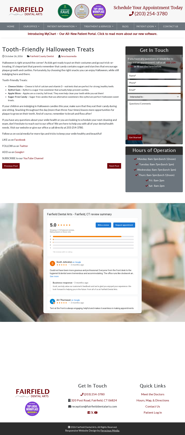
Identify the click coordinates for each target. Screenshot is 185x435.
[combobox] (154, 97)
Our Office (31, 26)
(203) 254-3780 (148, 13)
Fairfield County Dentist (42, 56)
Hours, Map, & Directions (152, 400)
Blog (125, 26)
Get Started (135, 137)
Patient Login (145, 26)
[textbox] (151, 97)
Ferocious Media (109, 430)
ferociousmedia (68, 56)
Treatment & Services (97, 26)
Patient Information (61, 26)
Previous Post (11, 165)
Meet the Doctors (152, 393)
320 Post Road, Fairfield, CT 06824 (94, 400)
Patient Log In (153, 412)
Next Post (114, 165)
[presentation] (150, 127)
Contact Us (170, 26)
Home (10, 26)
